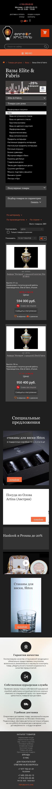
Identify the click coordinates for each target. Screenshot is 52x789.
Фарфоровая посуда (26, 737)
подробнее (14, 479)
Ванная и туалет (14, 175)
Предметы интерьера (16, 139)
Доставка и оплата (17, 14)
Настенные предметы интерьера (21, 142)
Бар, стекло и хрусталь (26, 742)
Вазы (27, 62)
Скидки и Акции (34, 14)
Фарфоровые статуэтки (17, 109)
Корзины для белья (15, 158)
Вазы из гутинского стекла (20, 116)
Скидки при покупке (28, 306)
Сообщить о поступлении (26, 311)
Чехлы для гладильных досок (20, 165)
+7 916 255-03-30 (26, 4)
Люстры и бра (13, 178)
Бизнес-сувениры (14, 152)
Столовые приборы (26, 744)
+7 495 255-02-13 (30, 7)
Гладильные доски (15, 162)
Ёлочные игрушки (15, 149)
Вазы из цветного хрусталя (21, 126)
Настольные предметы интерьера (22, 145)
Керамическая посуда (26, 740)
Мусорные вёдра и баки (17, 155)
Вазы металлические (18, 136)
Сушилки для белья (15, 168)
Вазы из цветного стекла (20, 119)
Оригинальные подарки (26, 752)
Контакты (31, 17)
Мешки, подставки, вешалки (19, 172)
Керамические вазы (18, 132)
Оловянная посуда (26, 746)
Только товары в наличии (19, 232)
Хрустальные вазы (17, 122)
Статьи (21, 17)
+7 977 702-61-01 (26, 769)
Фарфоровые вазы (17, 129)
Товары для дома (15, 62)
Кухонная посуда (26, 748)
